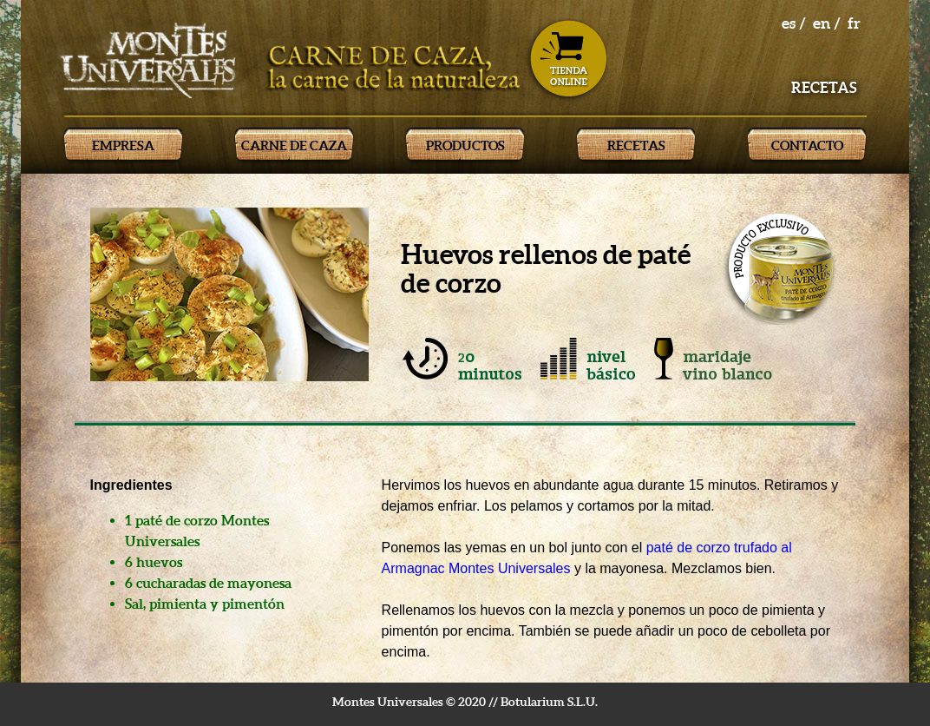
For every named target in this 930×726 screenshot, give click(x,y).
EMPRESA (123, 145)
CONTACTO (807, 145)
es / (794, 23)
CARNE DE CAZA (294, 145)
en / (827, 23)
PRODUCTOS (465, 145)
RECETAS (636, 145)
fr (854, 23)
